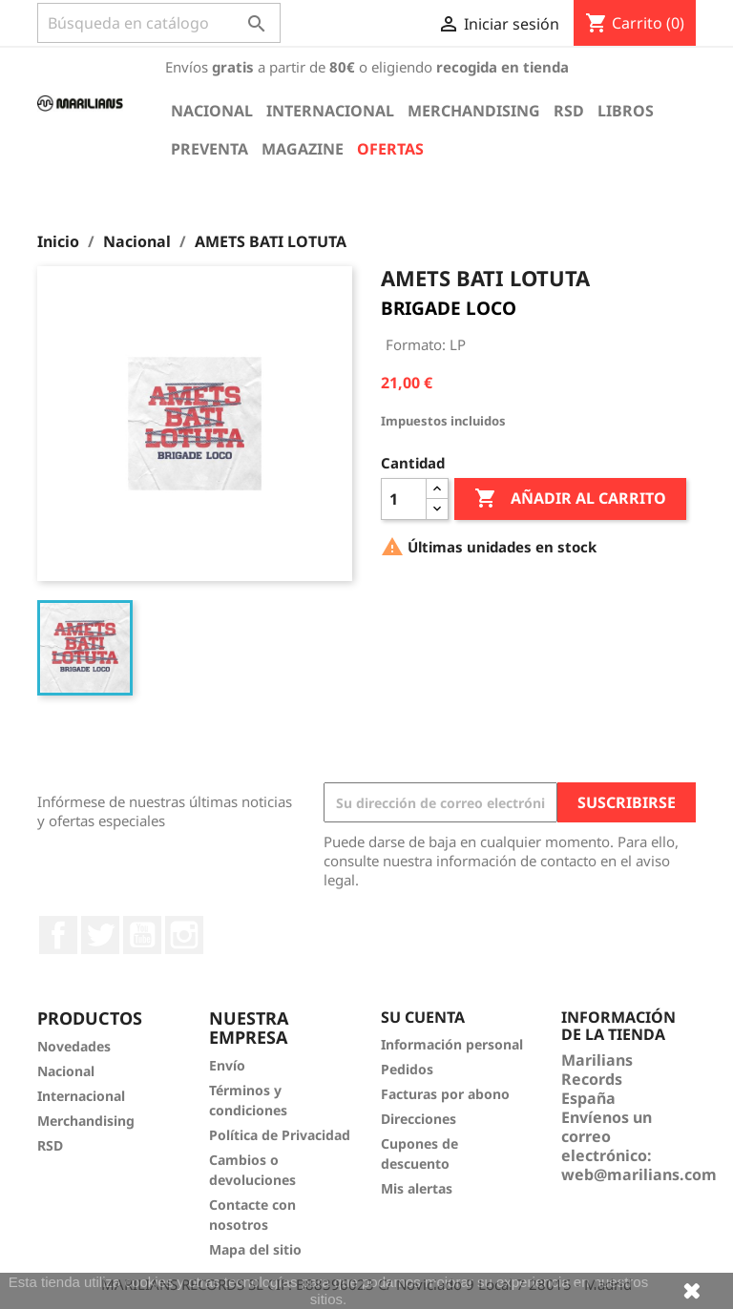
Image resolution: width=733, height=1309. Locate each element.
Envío (227, 1065)
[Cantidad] (404, 499)
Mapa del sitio (255, 1249)
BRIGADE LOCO (448, 308)
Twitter (100, 935)
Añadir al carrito (570, 499)
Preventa (209, 148)
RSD (569, 110)
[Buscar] (159, 23)
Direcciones (418, 1119)
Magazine (303, 148)
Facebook (58, 935)
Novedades (74, 1046)
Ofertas (390, 148)
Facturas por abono (445, 1094)
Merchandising (474, 110)
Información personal (452, 1044)
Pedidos (407, 1069)
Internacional (330, 110)
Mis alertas (416, 1188)
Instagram (184, 935)
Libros (625, 110)
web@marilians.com (639, 1174)
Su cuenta (423, 1017)
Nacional (212, 110)
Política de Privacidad (279, 1135)
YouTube (142, 935)
